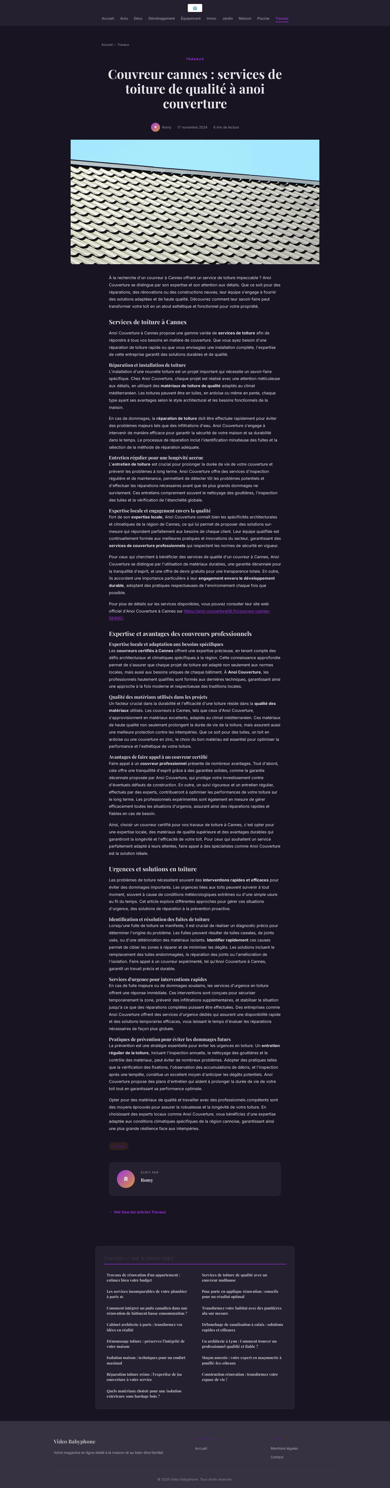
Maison (245, 18)
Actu (124, 18)
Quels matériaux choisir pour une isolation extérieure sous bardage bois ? (144, 1393)
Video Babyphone (74, 1441)
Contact (277, 1457)
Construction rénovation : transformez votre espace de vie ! (240, 1377)
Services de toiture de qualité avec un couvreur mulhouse (234, 1277)
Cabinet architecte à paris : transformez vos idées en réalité (144, 1327)
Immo (211, 18)
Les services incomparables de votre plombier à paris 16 (147, 1294)
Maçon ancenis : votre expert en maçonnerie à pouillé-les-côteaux (242, 1360)
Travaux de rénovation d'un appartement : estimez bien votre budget (143, 1277)
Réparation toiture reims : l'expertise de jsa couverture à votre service (144, 1377)
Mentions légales (284, 1448)
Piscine (263, 18)
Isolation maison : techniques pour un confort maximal (146, 1360)
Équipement (191, 18)
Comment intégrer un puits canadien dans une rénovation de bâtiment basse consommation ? (147, 1310)
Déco (138, 18)
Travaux (282, 18)
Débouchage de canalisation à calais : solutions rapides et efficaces (242, 1327)
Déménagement (161, 18)
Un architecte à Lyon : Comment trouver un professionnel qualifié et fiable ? (239, 1344)
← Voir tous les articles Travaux (137, 1212)
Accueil (108, 18)
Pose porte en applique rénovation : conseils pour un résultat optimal (240, 1294)
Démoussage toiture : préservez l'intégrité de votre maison (146, 1344)
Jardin (227, 18)
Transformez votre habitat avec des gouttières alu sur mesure (242, 1310)
